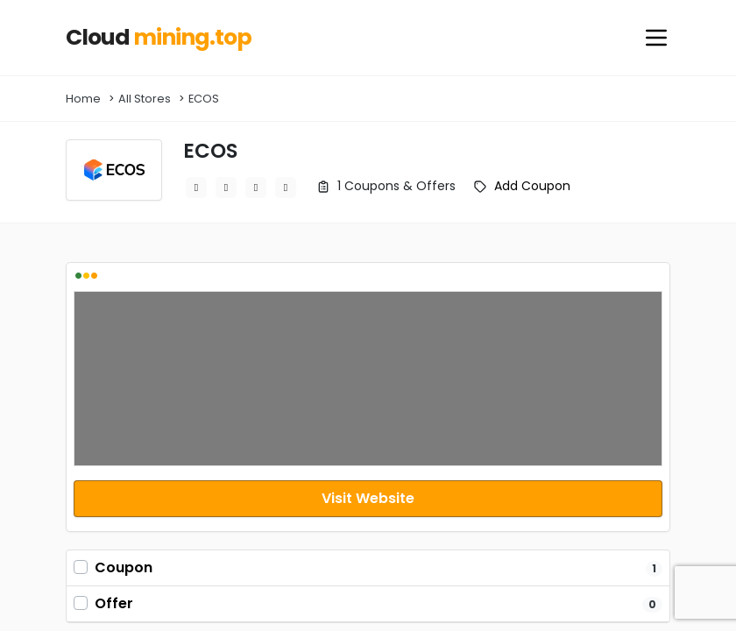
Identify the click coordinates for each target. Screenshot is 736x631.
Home (83, 98)
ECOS (203, 98)
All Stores (144, 98)
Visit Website (368, 498)
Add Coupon (532, 186)
